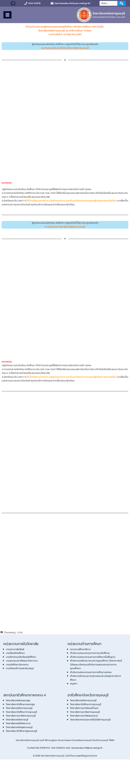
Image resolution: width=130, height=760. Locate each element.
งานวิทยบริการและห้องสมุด (20, 669)
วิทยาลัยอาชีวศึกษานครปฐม (20, 705)
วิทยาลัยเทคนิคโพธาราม (18, 724)
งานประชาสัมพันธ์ (15, 650)
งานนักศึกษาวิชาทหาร (17, 665)
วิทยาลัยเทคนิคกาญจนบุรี (19, 708)
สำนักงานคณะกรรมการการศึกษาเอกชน (91, 673)
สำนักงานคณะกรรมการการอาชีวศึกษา (90, 653)
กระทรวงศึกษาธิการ (80, 650)
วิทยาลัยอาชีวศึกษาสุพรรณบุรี (21, 731)
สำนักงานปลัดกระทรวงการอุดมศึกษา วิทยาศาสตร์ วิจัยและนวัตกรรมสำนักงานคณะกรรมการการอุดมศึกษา (96, 665)
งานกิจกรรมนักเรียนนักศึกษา (21, 657)
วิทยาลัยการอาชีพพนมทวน (84, 716)
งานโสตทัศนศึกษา (15, 653)
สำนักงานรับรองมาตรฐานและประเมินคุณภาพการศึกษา (95, 678)
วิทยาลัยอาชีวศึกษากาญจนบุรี (21, 712)
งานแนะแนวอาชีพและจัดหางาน (22, 661)
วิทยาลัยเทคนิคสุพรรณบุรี (19, 728)
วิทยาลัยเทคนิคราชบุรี (17, 720)
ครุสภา (73, 684)
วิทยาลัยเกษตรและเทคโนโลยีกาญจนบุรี (90, 720)
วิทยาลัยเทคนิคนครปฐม (18, 701)
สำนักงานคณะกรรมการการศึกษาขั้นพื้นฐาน (92, 657)
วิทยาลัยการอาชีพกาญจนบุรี (21, 716)
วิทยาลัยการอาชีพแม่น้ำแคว (84, 708)
